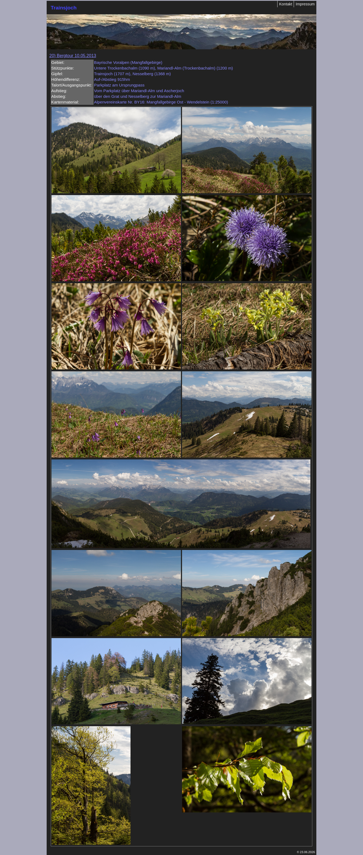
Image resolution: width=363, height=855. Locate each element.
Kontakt (285, 4)
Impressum (305, 4)
